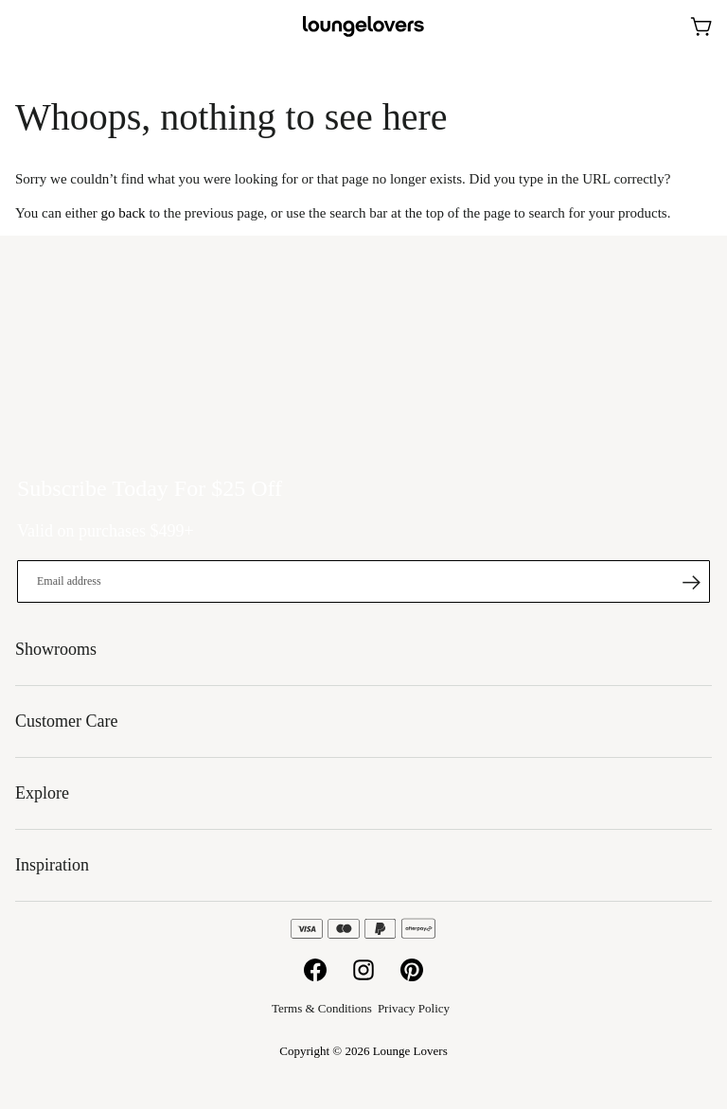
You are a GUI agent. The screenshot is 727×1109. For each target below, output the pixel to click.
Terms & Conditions (322, 1008)
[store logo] (363, 27)
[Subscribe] (691, 582)
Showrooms (656, 26)
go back (123, 212)
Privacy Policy (414, 1008)
